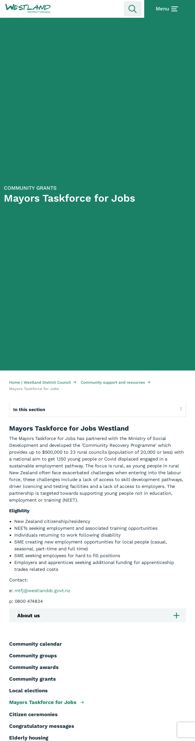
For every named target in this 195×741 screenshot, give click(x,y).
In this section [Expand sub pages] (97, 409)
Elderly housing (28, 738)
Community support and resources (115, 382)
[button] (28, 8)
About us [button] (98, 615)
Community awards (34, 667)
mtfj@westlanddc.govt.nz (42, 590)
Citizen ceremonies (33, 714)
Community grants (32, 679)
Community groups (33, 655)
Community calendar (35, 644)
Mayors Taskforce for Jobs (46, 702)
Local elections (28, 690)
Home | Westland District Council (42, 382)
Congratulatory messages (41, 726)
